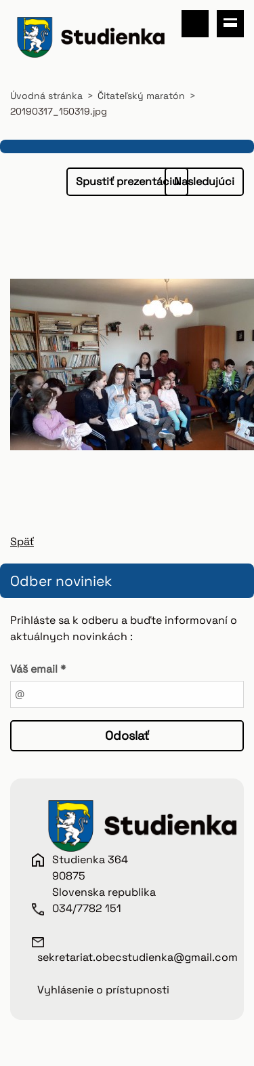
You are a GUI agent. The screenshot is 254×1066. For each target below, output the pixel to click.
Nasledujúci (204, 181)
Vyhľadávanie (195, 23)
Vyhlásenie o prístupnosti (103, 990)
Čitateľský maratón (141, 96)
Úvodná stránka (46, 96)
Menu (230, 23)
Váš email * (38, 669)
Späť (22, 541)
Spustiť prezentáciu (127, 181)
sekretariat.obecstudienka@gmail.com (137, 957)
